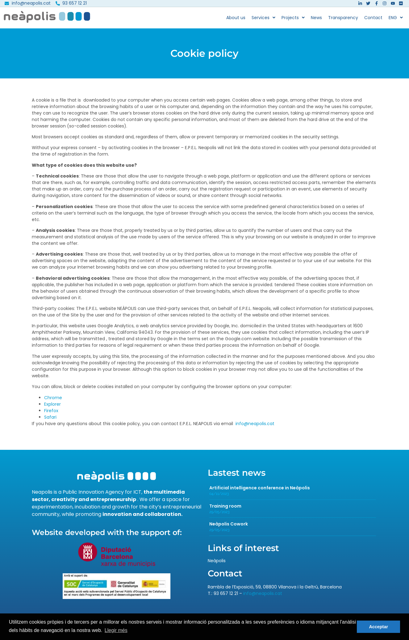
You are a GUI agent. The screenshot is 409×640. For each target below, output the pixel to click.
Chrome (53, 400)
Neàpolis (217, 563)
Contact (373, 20)
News (316, 20)
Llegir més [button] (116, 630)
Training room (225, 508)
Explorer (52, 407)
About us (235, 20)
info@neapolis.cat (255, 426)
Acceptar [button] (378, 626)
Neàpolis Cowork (228, 527)
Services (263, 20)
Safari (50, 419)
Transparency (343, 20)
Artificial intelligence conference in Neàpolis (259, 490)
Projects (293, 20)
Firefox (51, 413)
